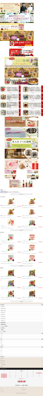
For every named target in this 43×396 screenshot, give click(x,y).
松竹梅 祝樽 (10, 116)
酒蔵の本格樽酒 (2, 304)
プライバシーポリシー (2, 391)
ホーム (1, 387)
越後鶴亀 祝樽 (10, 100)
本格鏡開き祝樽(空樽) (3, 322)
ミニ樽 (1, 333)
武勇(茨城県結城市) (3, 314)
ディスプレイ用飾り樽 (3, 331)
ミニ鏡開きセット (3, 329)
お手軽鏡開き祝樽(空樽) (3, 324)
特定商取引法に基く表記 (24, 389)
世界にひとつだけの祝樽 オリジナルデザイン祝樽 (21, 67)
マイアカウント (23, 387)
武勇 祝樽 (33, 100)
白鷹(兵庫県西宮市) (3, 312)
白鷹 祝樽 (10, 108)
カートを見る (2, 389)
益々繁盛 (33, 179)
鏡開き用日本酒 (2, 356)
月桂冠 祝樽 (32, 108)
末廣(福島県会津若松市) (3, 308)
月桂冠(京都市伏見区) (3, 316)
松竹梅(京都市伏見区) (3, 318)
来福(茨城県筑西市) (3, 306)
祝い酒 (21, 187)
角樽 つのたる (10, 179)
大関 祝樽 (33, 116)
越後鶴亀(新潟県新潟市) (3, 310)
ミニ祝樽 (10, 174)
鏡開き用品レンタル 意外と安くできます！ (21, 56)
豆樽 (32, 174)
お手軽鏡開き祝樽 (21, 137)
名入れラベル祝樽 (21, 148)
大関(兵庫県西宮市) (3, 320)
